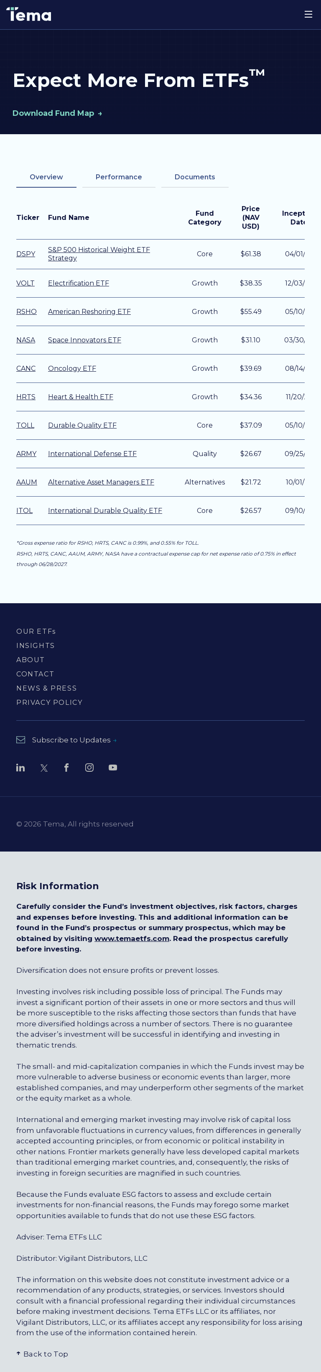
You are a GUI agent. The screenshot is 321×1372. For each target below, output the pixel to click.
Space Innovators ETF (84, 340)
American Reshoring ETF (89, 312)
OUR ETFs (36, 631)
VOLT (25, 283)
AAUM (26, 482)
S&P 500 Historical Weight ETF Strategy (99, 254)
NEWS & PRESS (46, 688)
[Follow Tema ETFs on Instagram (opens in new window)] (89, 769)
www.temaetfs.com (131, 938)
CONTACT (35, 674)
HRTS (26, 397)
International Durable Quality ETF (105, 511)
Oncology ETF (72, 368)
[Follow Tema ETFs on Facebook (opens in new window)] (66, 769)
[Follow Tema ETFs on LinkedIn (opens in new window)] (20, 769)
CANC (26, 368)
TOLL (25, 425)
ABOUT (30, 660)
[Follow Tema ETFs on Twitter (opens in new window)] (43, 769)
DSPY (25, 254)
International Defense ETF (92, 454)
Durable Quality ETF (82, 425)
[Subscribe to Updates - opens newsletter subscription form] (66, 740)
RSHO (26, 312)
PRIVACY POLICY (49, 702)
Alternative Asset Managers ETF (101, 482)
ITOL (24, 511)
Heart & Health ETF (80, 397)
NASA (25, 340)
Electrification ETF (78, 283)
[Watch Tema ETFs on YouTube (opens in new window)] (113, 769)
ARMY (26, 454)
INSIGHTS (35, 646)
